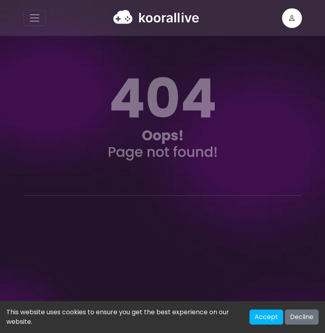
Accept (266, 316)
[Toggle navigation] (34, 18)
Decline (301, 316)
